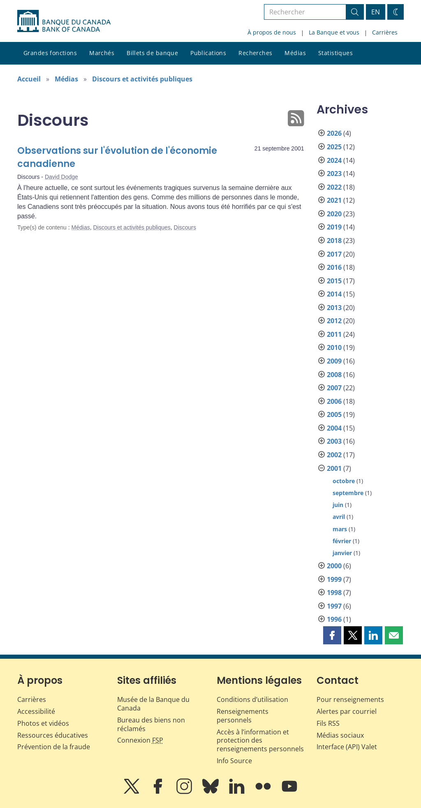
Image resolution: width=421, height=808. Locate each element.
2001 (334, 468)
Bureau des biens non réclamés (151, 724)
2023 (334, 173)
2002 (334, 454)
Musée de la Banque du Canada (153, 704)
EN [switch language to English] (375, 11)
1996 (334, 619)
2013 (334, 307)
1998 (334, 592)
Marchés (101, 53)
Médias (295, 53)
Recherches (255, 53)
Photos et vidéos (43, 723)
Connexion (140, 740)
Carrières (385, 32)
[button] (332, 635)
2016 (334, 267)
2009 (334, 361)
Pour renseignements (350, 699)
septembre (348, 493)
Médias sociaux (340, 735)
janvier (342, 553)
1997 (334, 606)
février (342, 541)
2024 (334, 160)
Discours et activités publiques (142, 78)
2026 (334, 133)
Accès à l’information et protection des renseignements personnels (260, 740)
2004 (334, 428)
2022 (334, 187)
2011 (334, 334)
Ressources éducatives (52, 735)
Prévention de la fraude (53, 746)
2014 (334, 294)
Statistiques (335, 53)
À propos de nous (272, 32)
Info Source (234, 760)
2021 (334, 200)
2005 (334, 414)
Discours (185, 227)
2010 (334, 347)
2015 (334, 280)
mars (340, 529)
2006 (334, 401)
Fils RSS (328, 723)
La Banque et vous (334, 32)
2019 (334, 227)
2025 (334, 146)
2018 (334, 240)
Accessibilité (36, 711)
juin (338, 505)
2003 (334, 441)
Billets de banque (152, 53)
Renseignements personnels (242, 716)
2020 (334, 213)
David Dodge (61, 177)
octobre (344, 481)
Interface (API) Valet (347, 746)
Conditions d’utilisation (252, 699)
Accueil (29, 78)
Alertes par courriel (347, 711)
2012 (334, 320)
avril (339, 517)
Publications (208, 53)
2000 (334, 565)
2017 (334, 254)
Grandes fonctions (50, 53)
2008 (334, 374)
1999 (334, 579)
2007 (334, 387)
